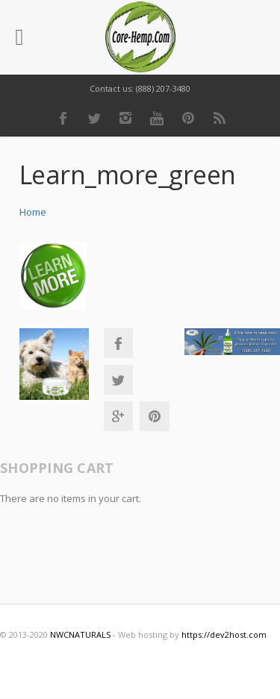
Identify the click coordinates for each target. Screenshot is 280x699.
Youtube (157, 118)
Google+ (118, 416)
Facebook (63, 118)
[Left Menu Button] (19, 37)
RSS (219, 118)
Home (32, 212)
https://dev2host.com (224, 634)
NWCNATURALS (80, 634)
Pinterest (188, 118)
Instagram (125, 118)
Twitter (94, 118)
